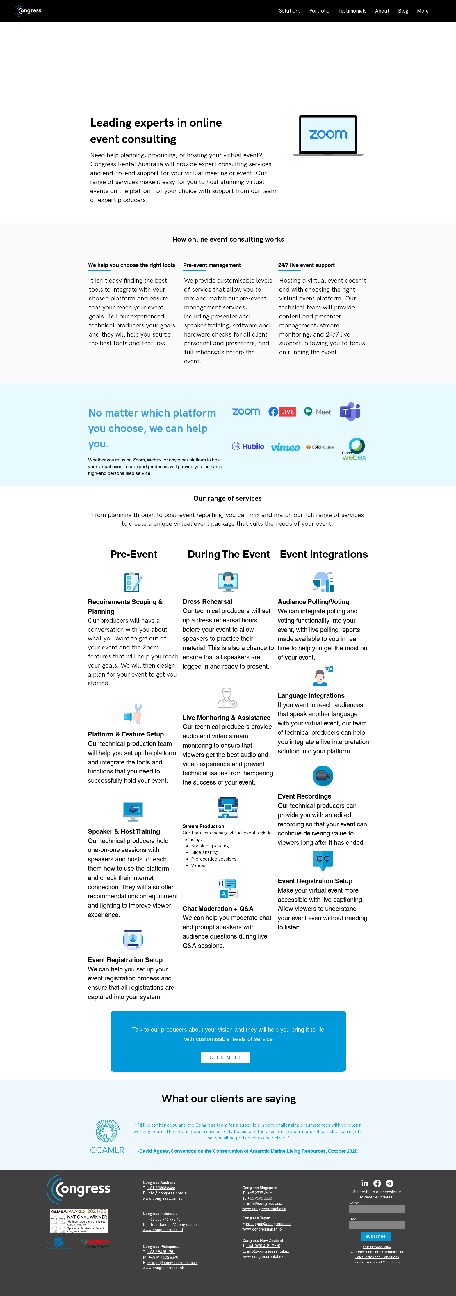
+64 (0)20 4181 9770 (263, 1245)
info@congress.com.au (168, 1193)
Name (354, 1203)
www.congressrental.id (163, 1229)
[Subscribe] (376, 1236)
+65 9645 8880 (259, 1198)
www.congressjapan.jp (262, 1229)
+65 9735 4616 (259, 1193)
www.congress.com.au (163, 1198)
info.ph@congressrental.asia (172, 1262)
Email (353, 1219)
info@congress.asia (264, 1203)
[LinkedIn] (364, 1183)
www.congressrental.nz (262, 1256)
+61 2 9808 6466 (161, 1187)
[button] (290, 10)
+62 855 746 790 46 (164, 1219)
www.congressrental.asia (264, 1208)
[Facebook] (377, 1183)
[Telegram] (389, 1183)
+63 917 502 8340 (163, 1257)
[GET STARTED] (225, 1057)
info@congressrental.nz (268, 1251)
